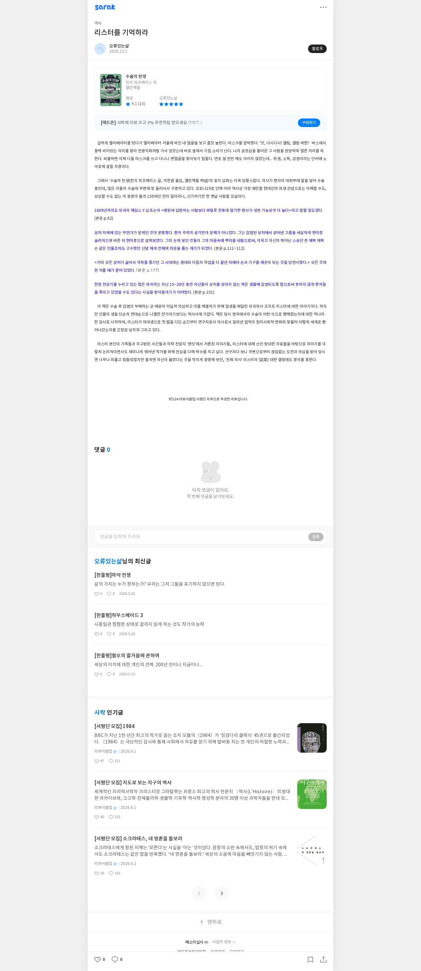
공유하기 (323, 959)
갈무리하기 (310, 959)
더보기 (323, 7)
